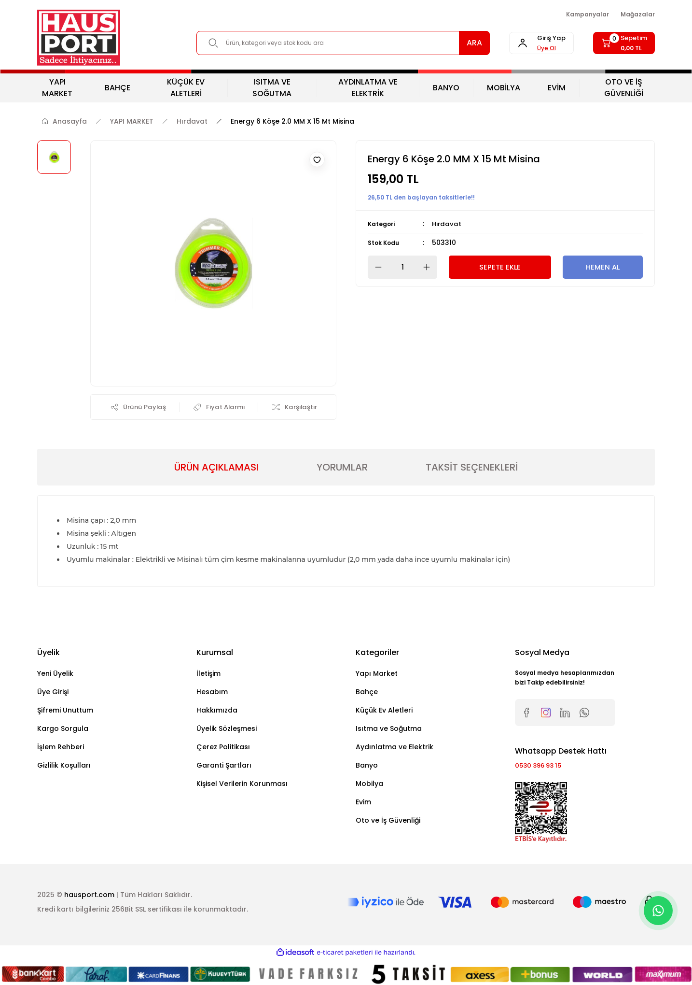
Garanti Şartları (223, 766)
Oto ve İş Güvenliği (388, 822)
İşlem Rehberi (60, 748)
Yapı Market (377, 675)
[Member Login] (528, 43)
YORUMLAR (342, 468)
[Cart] (619, 43)
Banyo (367, 766)
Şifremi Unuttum (65, 711)
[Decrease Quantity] (375, 267)
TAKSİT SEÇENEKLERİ (472, 468)
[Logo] (78, 38)
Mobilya (369, 785)
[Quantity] (402, 267)
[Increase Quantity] (429, 267)
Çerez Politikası (223, 748)
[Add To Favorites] (317, 159)
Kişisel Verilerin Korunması (242, 785)
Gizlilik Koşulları (64, 766)
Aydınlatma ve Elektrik (394, 748)
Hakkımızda (216, 711)
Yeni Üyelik (55, 675)
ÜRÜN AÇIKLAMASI (216, 468)
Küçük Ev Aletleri (384, 711)
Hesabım (212, 693)
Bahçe (367, 693)
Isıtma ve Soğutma (389, 730)
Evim (363, 803)
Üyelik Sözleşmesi (226, 730)
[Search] (333, 43)
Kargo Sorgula (62, 730)
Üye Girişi (53, 693)
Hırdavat (447, 223)
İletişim (208, 675)
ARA (456, 42)
